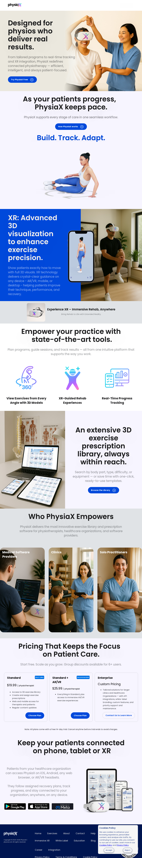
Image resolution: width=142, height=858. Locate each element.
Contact (80, 833)
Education (79, 840)
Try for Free (126, 5)
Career (38, 849)
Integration (54, 849)
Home (38, 833)
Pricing (41, 5)
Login (115, 5)
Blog (93, 840)
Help (93, 833)
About (66, 833)
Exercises (29, 5)
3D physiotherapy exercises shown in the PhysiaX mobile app (81, 255)
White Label (69, 5)
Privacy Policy (123, 845)
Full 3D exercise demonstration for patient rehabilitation (71, 173)
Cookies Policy (105, 845)
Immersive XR (54, 5)
